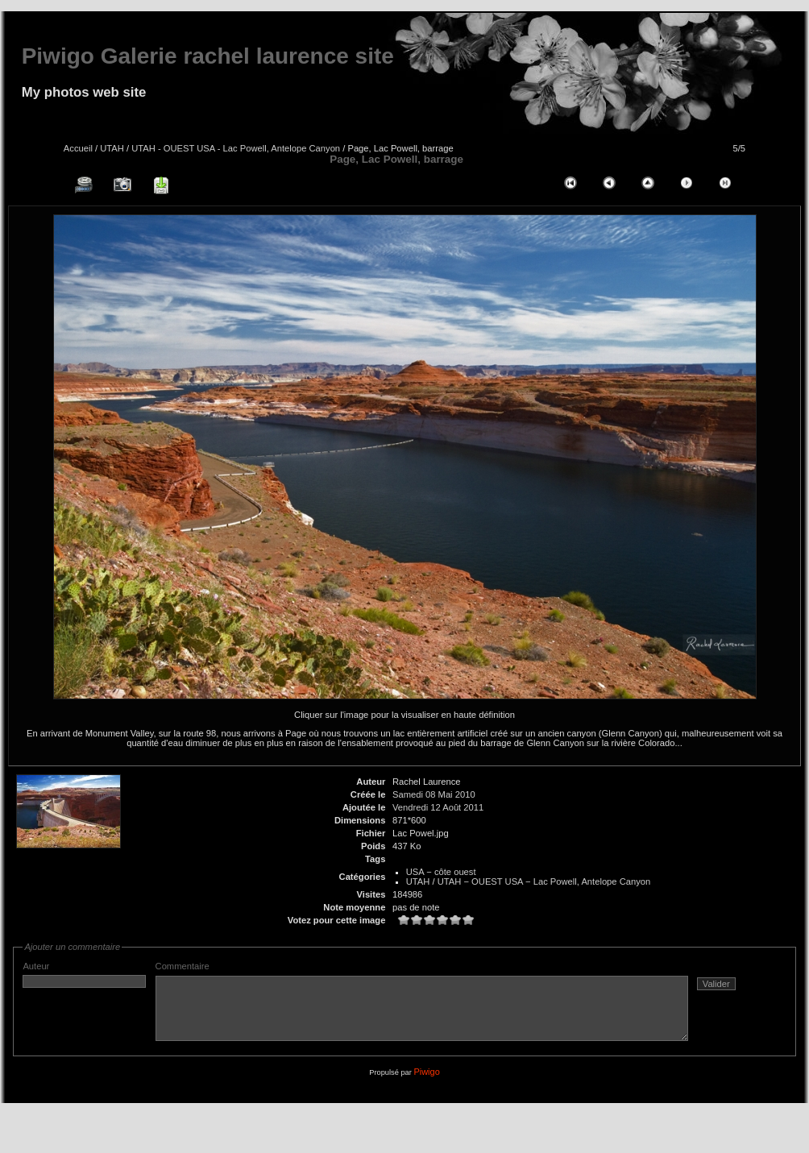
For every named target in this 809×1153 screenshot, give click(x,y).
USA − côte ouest (441, 872)
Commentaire (454, 1007)
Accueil (78, 148)
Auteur (84, 975)
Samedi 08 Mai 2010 (433, 794)
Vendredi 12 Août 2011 (437, 807)
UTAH (112, 148)
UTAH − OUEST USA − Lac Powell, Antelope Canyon (544, 881)
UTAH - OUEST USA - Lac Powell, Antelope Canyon (235, 148)
